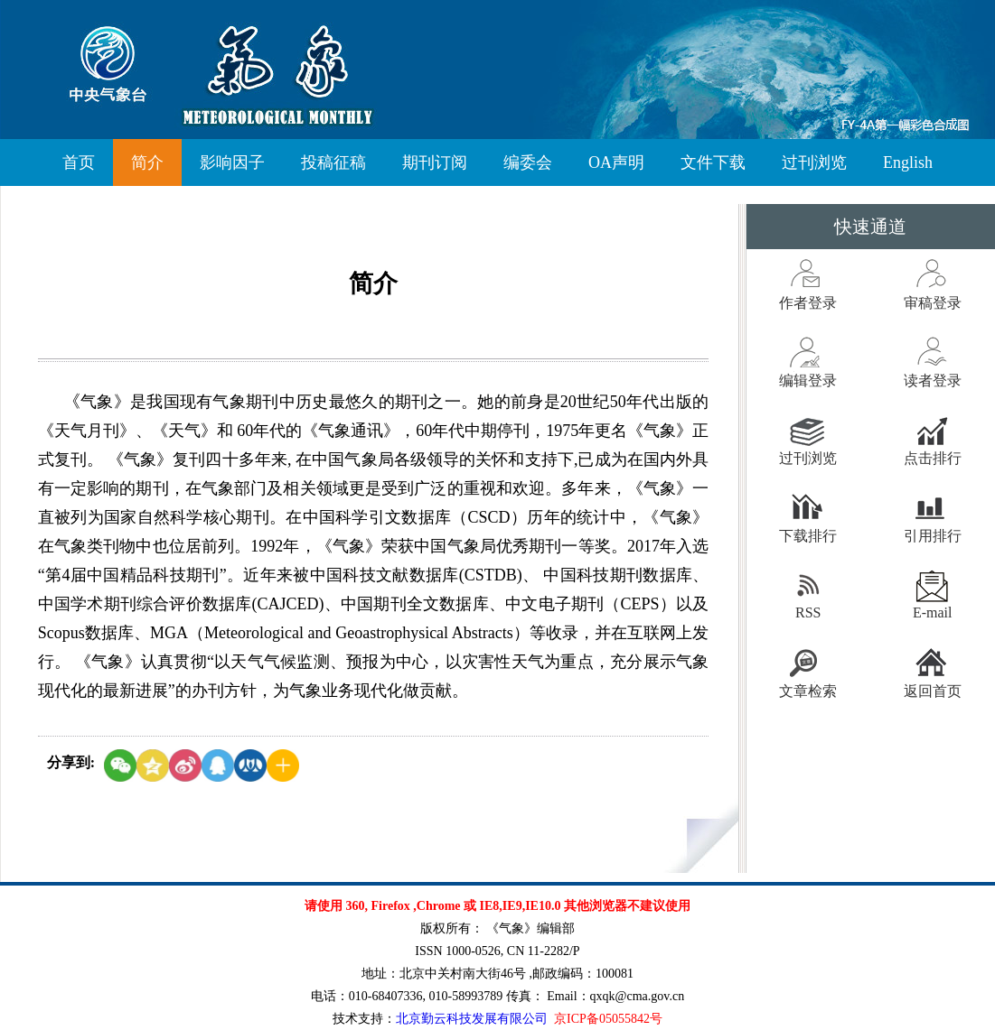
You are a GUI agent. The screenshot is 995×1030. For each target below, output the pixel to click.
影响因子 (232, 162)
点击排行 (933, 458)
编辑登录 (808, 380)
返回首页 (933, 691)
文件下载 (713, 162)
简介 (147, 162)
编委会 (527, 162)
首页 (78, 162)
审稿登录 (933, 303)
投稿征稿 (333, 162)
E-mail (933, 612)
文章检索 (808, 691)
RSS (808, 612)
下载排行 (808, 535)
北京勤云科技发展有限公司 (472, 1018)
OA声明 (616, 162)
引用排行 (933, 535)
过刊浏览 (814, 162)
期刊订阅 (434, 162)
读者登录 (933, 380)
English (908, 162)
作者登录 (808, 303)
